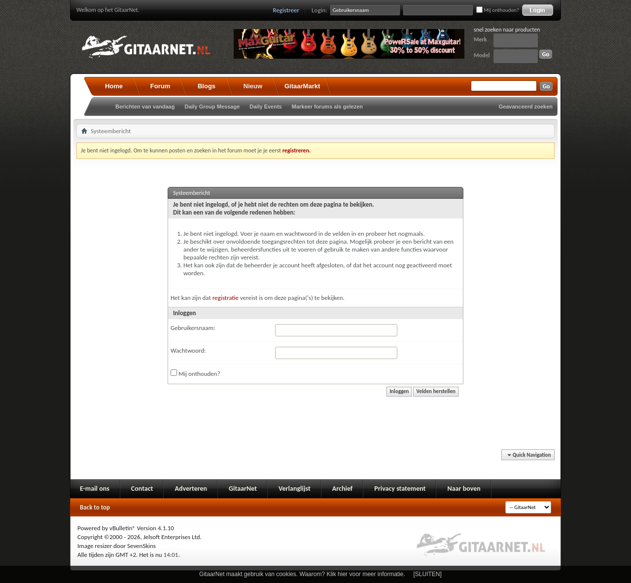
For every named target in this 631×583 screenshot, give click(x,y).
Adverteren (191, 488)
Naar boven (463, 488)
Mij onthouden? (497, 10)
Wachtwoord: (188, 350)
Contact (142, 488)
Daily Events (265, 106)
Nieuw (253, 86)
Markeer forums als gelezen (327, 106)
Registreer (286, 10)
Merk (480, 39)
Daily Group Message (212, 106)
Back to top (95, 507)
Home (114, 86)
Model (482, 55)
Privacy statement (399, 488)
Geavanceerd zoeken (526, 106)
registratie (225, 297)
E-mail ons (94, 488)
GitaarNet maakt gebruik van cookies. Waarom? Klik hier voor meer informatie (301, 574)
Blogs (206, 86)
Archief (342, 488)
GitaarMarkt (302, 86)
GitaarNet (243, 488)
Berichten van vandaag (145, 106)
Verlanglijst (295, 488)
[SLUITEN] (428, 574)
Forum (160, 86)
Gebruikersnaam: (193, 327)
